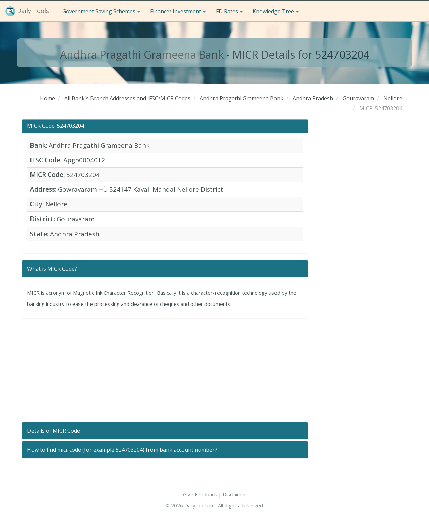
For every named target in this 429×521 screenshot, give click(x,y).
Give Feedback (200, 494)
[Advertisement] (165, 370)
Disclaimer (234, 494)
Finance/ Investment (178, 11)
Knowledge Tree (276, 11)
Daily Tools (27, 11)
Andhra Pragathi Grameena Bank (142, 54)
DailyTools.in (198, 505)
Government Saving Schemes (101, 11)
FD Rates (229, 11)
